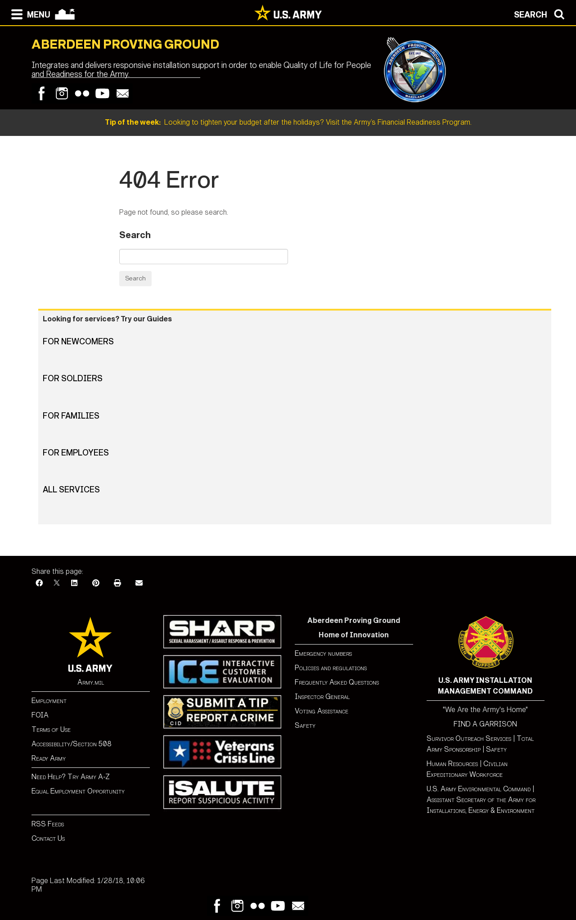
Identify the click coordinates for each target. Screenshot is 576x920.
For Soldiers (73, 378)
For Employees (76, 453)
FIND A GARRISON (485, 724)
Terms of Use (51, 729)
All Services (71, 490)
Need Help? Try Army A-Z (71, 776)
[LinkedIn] (74, 583)
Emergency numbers (323, 653)
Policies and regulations (331, 667)
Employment (49, 700)
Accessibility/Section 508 (72, 744)
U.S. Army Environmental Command (479, 789)
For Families (71, 416)
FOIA (40, 715)
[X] (56, 583)
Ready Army (49, 758)
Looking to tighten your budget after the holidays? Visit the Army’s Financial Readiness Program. (288, 122)
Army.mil (90, 682)
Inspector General (322, 696)
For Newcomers (78, 342)
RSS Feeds (48, 824)
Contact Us (48, 838)
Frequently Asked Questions (337, 682)
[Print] (117, 583)
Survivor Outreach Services (469, 738)
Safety (305, 725)
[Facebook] (39, 583)
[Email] (139, 583)
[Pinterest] (96, 583)
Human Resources (452, 763)
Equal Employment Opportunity (78, 791)
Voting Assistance (321, 711)
